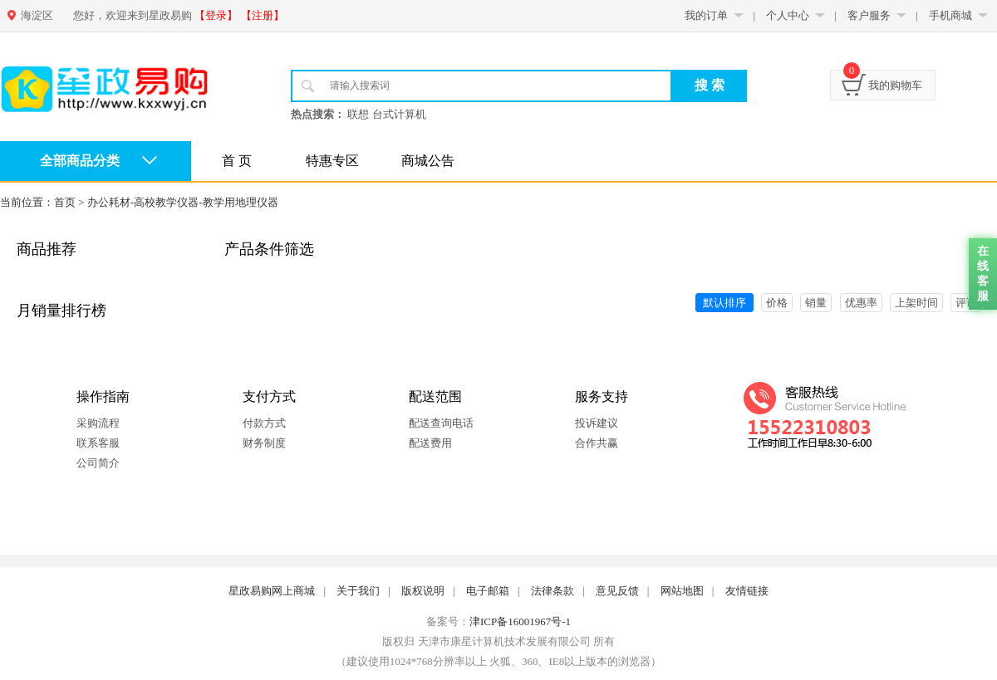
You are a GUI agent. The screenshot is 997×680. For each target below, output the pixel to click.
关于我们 (358, 591)
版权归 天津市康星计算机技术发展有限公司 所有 (498, 641)
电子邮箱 (487, 591)
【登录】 (216, 15)
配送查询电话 (441, 423)
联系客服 (98, 443)
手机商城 (950, 15)
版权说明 (422, 591)
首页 (65, 202)
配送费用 (430, 443)
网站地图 (682, 591)
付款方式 (264, 423)
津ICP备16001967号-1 (520, 621)
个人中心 (787, 15)
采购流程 (98, 423)
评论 (966, 302)
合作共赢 (596, 443)
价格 (777, 302)
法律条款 (552, 591)
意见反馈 (617, 591)
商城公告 (427, 161)
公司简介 (98, 463)
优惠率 (861, 302)
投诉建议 (596, 423)
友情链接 (747, 591)
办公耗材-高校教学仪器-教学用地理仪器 (182, 202)
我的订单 (706, 15)
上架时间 (916, 302)
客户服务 (869, 15)
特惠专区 (332, 161)
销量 (816, 302)
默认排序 (724, 302)
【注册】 (262, 15)
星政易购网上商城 (271, 591)
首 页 (237, 161)
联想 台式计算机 (386, 114)
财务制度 (264, 443)
